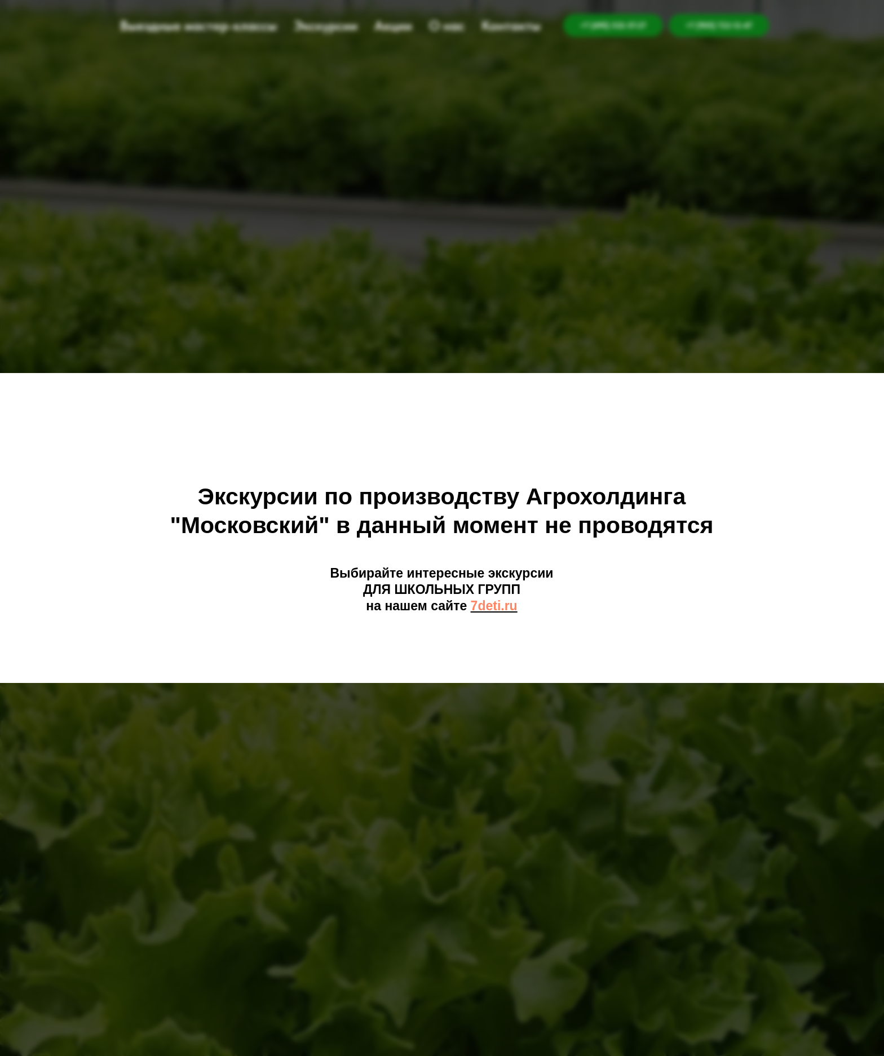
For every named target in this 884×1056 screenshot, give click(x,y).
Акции (393, 25)
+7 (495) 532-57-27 (613, 25)
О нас (447, 25)
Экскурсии (325, 25)
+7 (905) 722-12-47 (719, 25)
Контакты (511, 25)
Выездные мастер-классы (198, 25)
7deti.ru (494, 605)
